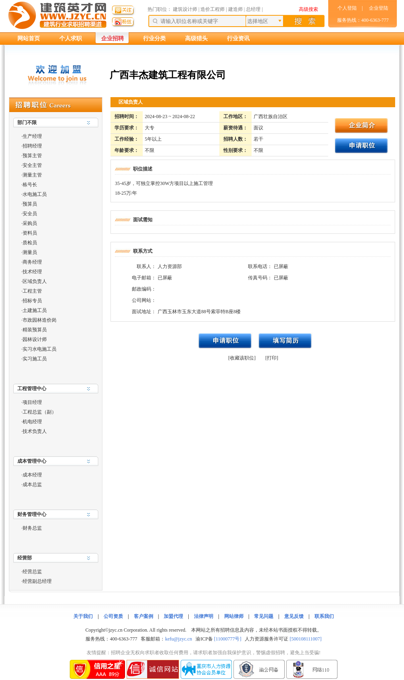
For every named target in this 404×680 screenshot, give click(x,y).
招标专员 (32, 301)
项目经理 (32, 402)
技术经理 (32, 271)
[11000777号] (228, 639)
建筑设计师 (185, 9)
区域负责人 (35, 281)
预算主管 (32, 155)
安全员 (30, 213)
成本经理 (32, 475)
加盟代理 (173, 616)
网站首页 (28, 38)
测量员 (30, 252)
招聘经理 (32, 146)
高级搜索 (308, 9)
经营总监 (32, 571)
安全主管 (32, 165)
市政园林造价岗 (39, 320)
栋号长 (30, 184)
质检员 (30, 242)
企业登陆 (378, 8)
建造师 (235, 9)
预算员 (30, 204)
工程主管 (32, 291)
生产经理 (32, 136)
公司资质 (113, 616)
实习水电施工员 (39, 349)
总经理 (253, 9)
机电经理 (32, 421)
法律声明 (203, 616)
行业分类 (154, 38)
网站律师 (234, 616)
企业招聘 (112, 38)
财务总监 (32, 528)
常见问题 (263, 616)
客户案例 (143, 616)
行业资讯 (238, 38)
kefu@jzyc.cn (178, 639)
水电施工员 (35, 194)
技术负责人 (35, 431)
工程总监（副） (39, 412)
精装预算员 (35, 330)
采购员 (30, 223)
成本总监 (32, 484)
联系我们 (324, 616)
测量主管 (32, 175)
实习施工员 (35, 359)
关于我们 (83, 616)
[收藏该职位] (242, 358)
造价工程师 (212, 9)
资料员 (30, 233)
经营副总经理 (37, 581)
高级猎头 (196, 38)
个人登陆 (347, 8)
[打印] (271, 358)
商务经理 (32, 262)
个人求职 (70, 38)
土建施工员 (35, 310)
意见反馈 (294, 616)
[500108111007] (305, 639)
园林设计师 (35, 339)
